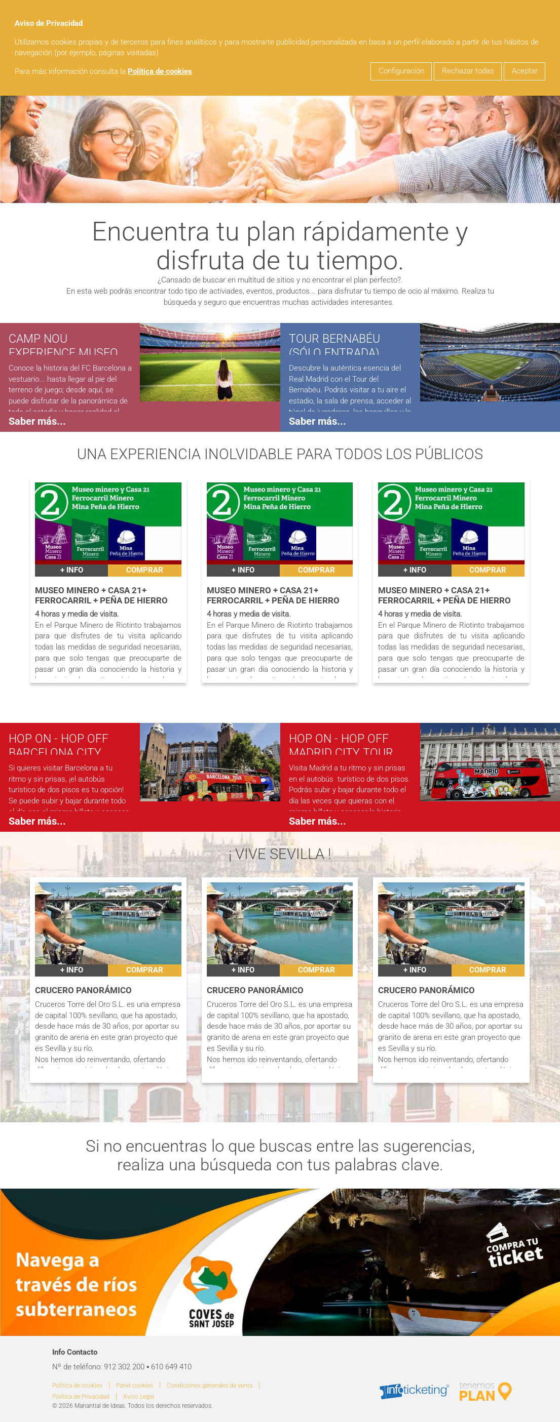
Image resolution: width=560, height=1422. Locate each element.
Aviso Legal (138, 1396)
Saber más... (37, 421)
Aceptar (525, 71)
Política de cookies (160, 71)
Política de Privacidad (80, 1396)
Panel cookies (134, 1385)
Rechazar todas (468, 71)
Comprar (144, 570)
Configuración (401, 71)
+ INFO (71, 570)
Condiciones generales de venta (209, 1385)
